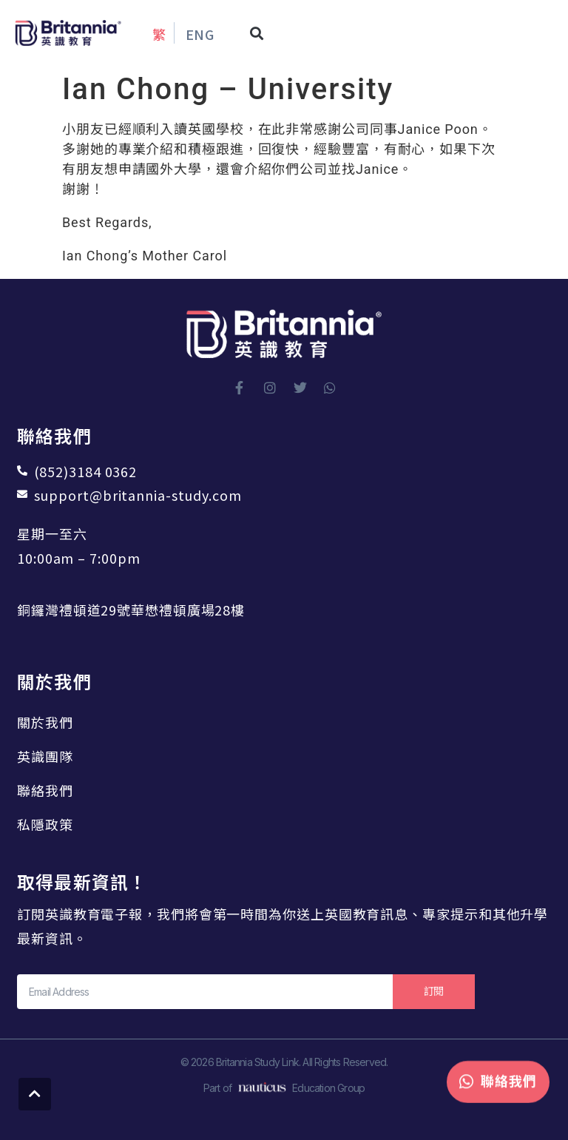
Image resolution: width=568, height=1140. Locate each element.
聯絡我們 (45, 790)
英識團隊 (45, 756)
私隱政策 (45, 824)
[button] (257, 33)
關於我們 (45, 722)
